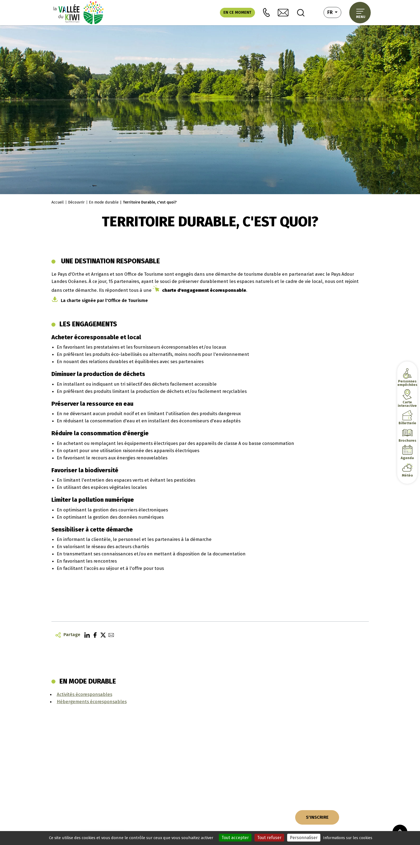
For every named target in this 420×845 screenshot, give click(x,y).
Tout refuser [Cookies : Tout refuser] (269, 837)
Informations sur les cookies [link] (347, 838)
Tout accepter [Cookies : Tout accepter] (235, 837)
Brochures (407, 440)
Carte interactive (407, 404)
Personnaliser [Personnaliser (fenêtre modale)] (304, 837)
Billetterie (407, 423)
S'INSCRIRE (317, 817)
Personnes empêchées (407, 383)
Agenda (407, 458)
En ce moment (237, 12)
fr (334, 11)
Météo (407, 475)
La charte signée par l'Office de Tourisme (104, 300)
